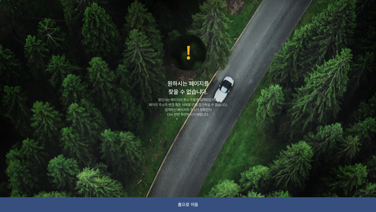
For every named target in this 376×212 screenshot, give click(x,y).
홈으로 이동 (188, 204)
